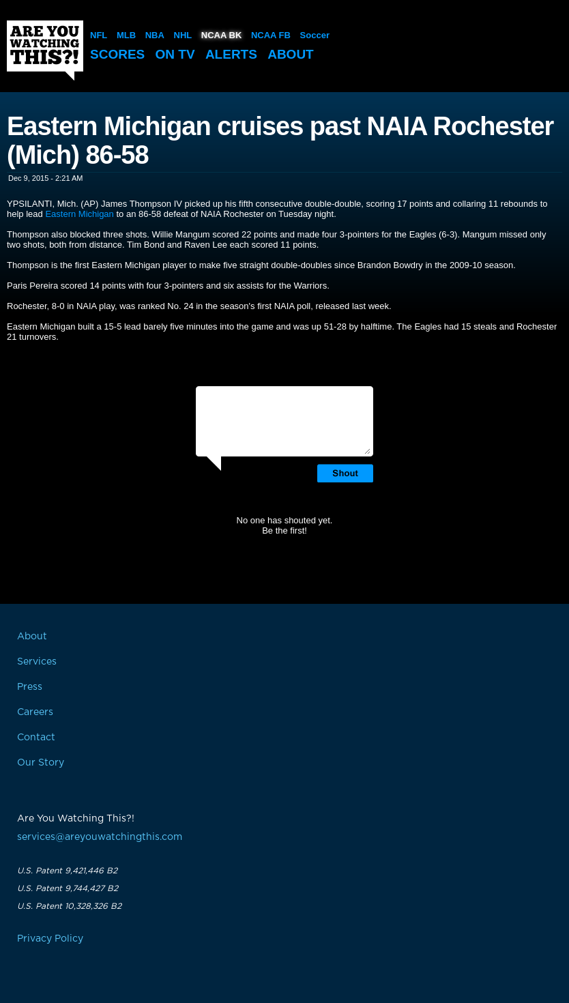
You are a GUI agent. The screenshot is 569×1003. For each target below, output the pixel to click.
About (290, 54)
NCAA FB (271, 35)
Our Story (40, 763)
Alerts (231, 54)
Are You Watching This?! (45, 50)
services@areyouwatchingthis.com (99, 837)
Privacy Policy (50, 939)
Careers (35, 712)
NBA (154, 35)
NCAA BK (221, 35)
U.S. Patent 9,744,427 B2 (67, 888)
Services (37, 662)
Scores (117, 54)
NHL (183, 35)
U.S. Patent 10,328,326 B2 (69, 906)
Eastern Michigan (79, 214)
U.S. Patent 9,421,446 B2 (67, 871)
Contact (36, 737)
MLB (126, 35)
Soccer (315, 35)
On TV (175, 54)
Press (29, 687)
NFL (98, 35)
